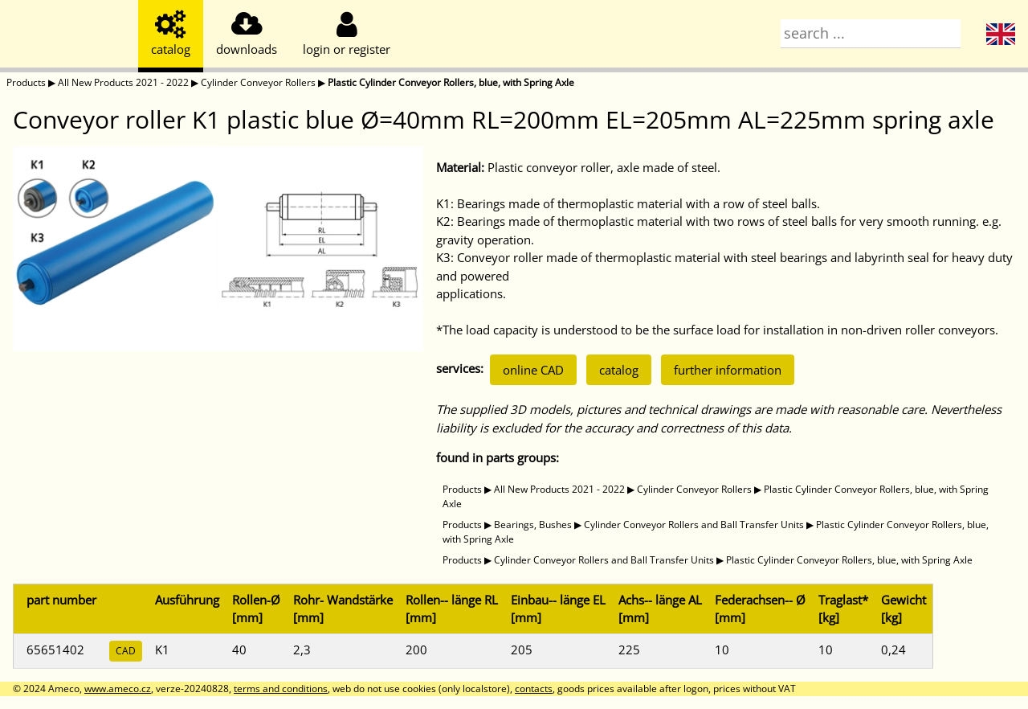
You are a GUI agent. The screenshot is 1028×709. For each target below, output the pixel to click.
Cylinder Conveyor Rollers (258, 82)
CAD (126, 651)
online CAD (533, 370)
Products (26, 82)
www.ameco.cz (117, 688)
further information (727, 370)
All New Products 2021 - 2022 (123, 82)
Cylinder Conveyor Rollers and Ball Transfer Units (694, 524)
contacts (534, 688)
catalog (618, 370)
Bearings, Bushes (533, 524)
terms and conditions (281, 688)
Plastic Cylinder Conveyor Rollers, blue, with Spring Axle (451, 82)
